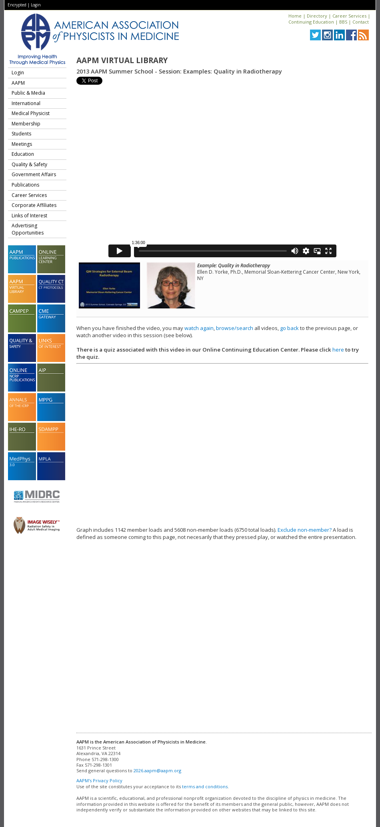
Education (23, 154)
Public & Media (28, 92)
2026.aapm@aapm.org (157, 770)
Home (295, 16)
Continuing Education (311, 22)
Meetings (22, 144)
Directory (317, 16)
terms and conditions (205, 786)
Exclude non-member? (305, 529)
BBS (343, 22)
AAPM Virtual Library (122, 60)
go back (289, 328)
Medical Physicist (31, 113)
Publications (25, 184)
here (338, 349)
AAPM (18, 83)
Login (36, 5)
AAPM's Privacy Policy (99, 780)
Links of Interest (29, 215)
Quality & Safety (29, 164)
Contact (360, 22)
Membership (26, 123)
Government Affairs (34, 174)
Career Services (349, 16)
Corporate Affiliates (34, 205)
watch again (199, 328)
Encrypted (17, 5)
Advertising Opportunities (28, 229)
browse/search (234, 328)
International (26, 103)
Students (21, 133)
